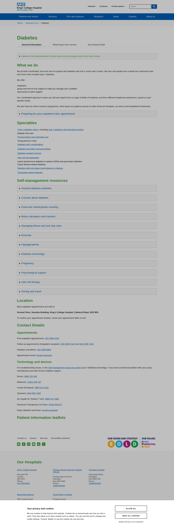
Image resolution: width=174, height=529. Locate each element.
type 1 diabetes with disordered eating (65, 129)
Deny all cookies (131, 516)
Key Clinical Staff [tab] (96, 44)
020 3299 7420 (87, 344)
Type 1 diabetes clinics (27, 129)
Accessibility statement (60, 438)
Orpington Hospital (96, 470)
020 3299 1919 (52, 338)
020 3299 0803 (44, 350)
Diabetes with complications (30, 144)
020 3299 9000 (23, 483)
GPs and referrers (75, 16)
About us (150, 16)
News (116, 16)
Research (98, 16)
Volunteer (91, 6)
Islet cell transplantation (28, 158)
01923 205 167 (34, 382)
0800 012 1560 (52, 399)
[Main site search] (140, 6)
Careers (132, 16)
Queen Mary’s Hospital (62, 495)
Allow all (131, 508)
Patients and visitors (28, 16)
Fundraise (103, 6)
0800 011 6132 (42, 387)
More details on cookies (131, 522)
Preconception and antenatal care (32, 137)
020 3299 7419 (68, 344)
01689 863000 (59, 486)
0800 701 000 (30, 376)
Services (52, 16)
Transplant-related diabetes (30, 172)
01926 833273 (55, 404)
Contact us (21, 438)
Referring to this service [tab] (65, 44)
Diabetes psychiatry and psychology (34, 149)
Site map (43, 438)
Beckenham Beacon (25, 495)
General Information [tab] (32, 44)
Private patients (118, 6)
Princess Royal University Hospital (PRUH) (67, 471)
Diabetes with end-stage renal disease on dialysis (40, 168)
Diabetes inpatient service (29, 153)
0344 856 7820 (34, 393)
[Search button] (154, 6)
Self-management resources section (64, 367)
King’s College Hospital (27, 470)
